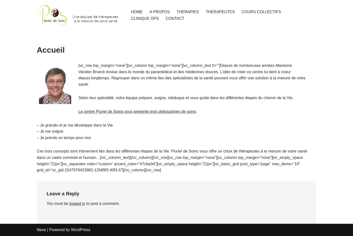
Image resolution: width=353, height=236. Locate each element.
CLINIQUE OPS (145, 18)
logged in (77, 203)
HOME (137, 12)
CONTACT (175, 18)
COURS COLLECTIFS (261, 12)
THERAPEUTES (220, 12)
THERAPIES (188, 12)
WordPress (80, 230)
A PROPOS (160, 12)
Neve (41, 230)
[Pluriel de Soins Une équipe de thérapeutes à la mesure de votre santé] (80, 15)
